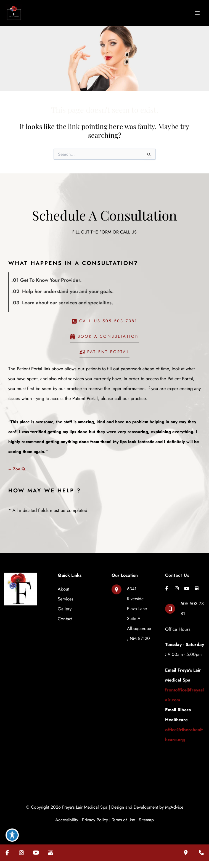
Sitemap (146, 817)
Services (65, 596)
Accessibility (66, 817)
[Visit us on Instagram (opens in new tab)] (21, 853)
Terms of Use (123, 817)
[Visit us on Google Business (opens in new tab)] (50, 853)
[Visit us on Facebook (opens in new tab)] (7, 853)
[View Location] (131, 611)
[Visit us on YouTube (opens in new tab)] (36, 853)
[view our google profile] (196, 586)
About (63, 586)
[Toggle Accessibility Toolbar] (12, 835)
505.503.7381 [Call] (192, 606)
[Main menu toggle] (197, 12)
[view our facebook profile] (166, 586)
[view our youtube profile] (186, 586)
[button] (105, 320)
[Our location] (185, 852)
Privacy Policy (95, 817)
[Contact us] (201, 852)
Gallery (65, 606)
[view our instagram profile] (176, 586)
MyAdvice (174, 804)
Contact (65, 616)
